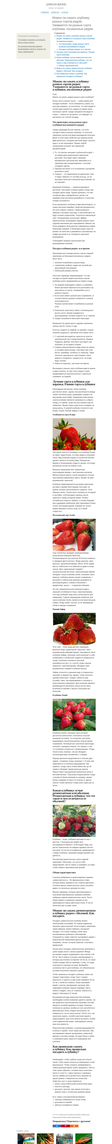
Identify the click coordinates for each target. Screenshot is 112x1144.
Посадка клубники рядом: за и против (74, 49)
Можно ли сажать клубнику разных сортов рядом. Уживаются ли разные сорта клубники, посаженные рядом (76, 38)
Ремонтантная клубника (60, 1117)
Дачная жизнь (56, 4)
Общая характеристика (68, 66)
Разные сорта (63, 1114)
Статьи (64, 12)
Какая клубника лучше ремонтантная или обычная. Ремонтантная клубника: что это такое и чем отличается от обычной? (74, 60)
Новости (55, 12)
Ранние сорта (85, 1114)
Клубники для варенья (74, 1114)
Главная (45, 12)
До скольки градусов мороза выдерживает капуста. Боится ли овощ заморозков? (32, 49)
